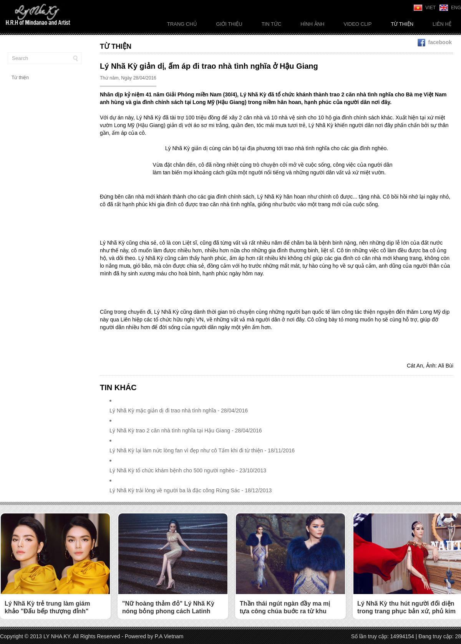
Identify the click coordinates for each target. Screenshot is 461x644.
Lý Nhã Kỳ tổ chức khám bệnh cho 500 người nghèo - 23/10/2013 (187, 470)
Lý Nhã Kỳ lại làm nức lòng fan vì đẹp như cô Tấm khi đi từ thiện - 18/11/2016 (202, 450)
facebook (435, 42)
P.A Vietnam (169, 636)
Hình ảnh (312, 24)
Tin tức (272, 24)
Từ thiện (402, 24)
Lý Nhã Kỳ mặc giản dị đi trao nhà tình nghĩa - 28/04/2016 (178, 410)
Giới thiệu (229, 24)
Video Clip (357, 24)
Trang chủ (182, 24)
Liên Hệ (442, 24)
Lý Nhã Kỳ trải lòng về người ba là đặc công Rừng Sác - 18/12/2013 (190, 490)
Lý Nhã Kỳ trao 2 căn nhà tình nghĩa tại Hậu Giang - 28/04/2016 (185, 430)
